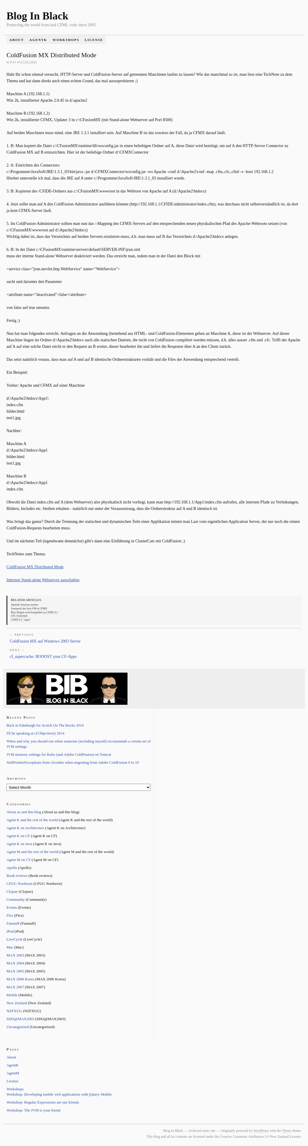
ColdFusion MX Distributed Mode (35, 567)
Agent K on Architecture (25, 828)
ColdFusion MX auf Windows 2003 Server (45, 641)
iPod (10, 931)
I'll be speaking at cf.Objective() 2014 (35, 733)
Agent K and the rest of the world (32, 820)
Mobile (12, 995)
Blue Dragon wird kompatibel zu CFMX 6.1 (34, 612)
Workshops (66, 40)
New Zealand (16, 1003)
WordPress (261, 1131)
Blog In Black (37, 16)
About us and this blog (23, 812)
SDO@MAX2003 (20, 1019)
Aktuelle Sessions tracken (24, 604)
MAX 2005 (15, 971)
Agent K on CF (18, 836)
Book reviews (17, 875)
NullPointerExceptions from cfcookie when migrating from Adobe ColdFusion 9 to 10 (72, 762)
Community (15, 899)
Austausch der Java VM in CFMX (29, 608)
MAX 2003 (15, 955)
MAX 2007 (15, 987)
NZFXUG (14, 1011)
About (16, 40)
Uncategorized (17, 1027)
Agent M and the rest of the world (32, 851)
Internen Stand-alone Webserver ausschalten (43, 580)
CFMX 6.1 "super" (21, 619)
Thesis (286, 1131)
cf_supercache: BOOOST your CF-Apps (43, 656)
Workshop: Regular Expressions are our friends (42, 1102)
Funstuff (12, 923)
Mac (9, 947)
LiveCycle (14, 939)
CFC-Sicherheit (19, 615)
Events (11, 907)
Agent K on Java (19, 844)
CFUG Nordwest (19, 883)
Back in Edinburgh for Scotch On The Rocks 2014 (45, 725)
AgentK (38, 40)
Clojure (12, 891)
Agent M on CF (18, 859)
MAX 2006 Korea (20, 979)
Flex (9, 915)
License (94, 40)
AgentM (12, 1073)
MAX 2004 (15, 963)
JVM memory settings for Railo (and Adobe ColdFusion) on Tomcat (58, 754)
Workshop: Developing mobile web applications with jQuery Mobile (59, 1094)
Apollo (11, 867)
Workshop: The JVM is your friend (33, 1110)
